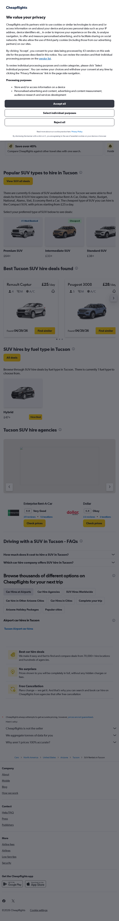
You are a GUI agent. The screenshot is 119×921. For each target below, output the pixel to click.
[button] (59, 104)
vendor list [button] (45, 58)
